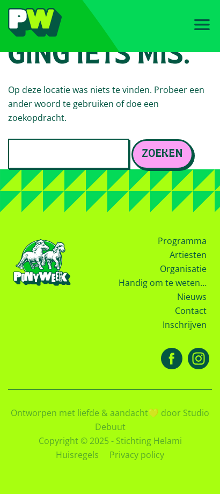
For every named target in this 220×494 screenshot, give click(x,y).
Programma (182, 241)
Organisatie (183, 269)
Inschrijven (185, 325)
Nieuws (192, 297)
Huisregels (77, 455)
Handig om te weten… (163, 283)
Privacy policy (136, 455)
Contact (191, 311)
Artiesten (188, 255)
